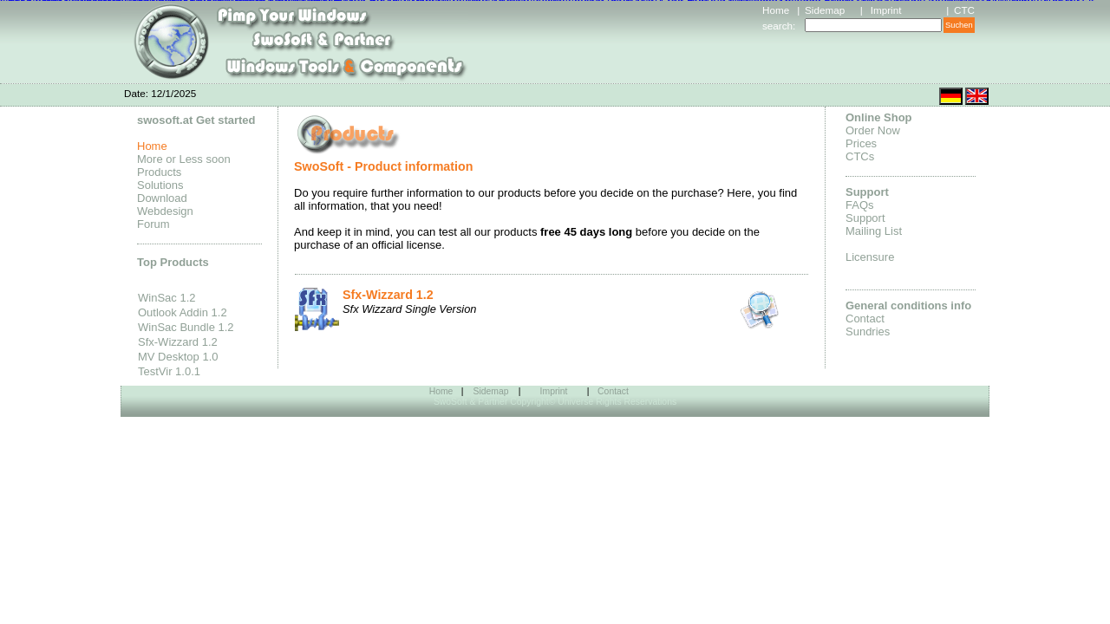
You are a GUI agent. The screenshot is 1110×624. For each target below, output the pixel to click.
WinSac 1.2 (166, 297)
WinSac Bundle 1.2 (186, 327)
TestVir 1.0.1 (169, 371)
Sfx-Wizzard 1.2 (178, 341)
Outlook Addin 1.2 (182, 312)
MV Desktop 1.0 (178, 356)
